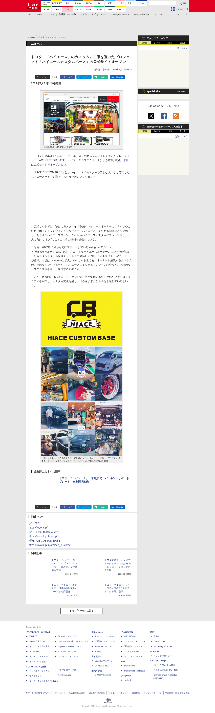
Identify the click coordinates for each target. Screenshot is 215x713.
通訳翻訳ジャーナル (133, 646)
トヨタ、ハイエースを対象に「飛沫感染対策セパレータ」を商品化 (64, 588)
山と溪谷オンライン (104, 661)
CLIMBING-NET (102, 666)
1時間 (144, 43)
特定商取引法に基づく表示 (177, 693)
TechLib (127, 680)
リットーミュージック (105, 636)
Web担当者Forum (37, 641)
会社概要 (136, 693)
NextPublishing (64, 675)
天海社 (157, 636)
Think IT (33, 636)
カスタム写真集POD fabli (166, 670)
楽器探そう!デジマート (105, 641)
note (103, 77)
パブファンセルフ (162, 656)
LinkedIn (119, 77)
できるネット (35, 676)
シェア (69, 77)
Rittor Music (97, 632)
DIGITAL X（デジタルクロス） (72, 656)
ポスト (45, 77)
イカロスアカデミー (133, 656)
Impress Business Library (69, 646)
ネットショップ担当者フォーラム (73, 641)
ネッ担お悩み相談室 (38, 661)
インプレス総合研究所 (39, 646)
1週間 (170, 43)
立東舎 (98, 651)
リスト (55, 77)
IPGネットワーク (158, 661)
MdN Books (129, 666)
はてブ (86, 77)
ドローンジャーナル (38, 656)
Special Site (153, 91)
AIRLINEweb (130, 636)
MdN (123, 661)
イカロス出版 (127, 632)
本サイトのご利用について (38, 693)
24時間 (157, 43)
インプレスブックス (67, 670)
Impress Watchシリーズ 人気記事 (165, 126)
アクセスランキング (157, 38)
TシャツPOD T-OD (104, 646)
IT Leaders (34, 651)
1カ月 (182, 43)
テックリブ (126, 676)
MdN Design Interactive (134, 671)
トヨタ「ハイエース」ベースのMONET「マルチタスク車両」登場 (117, 588)
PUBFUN (154, 651)
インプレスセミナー (67, 651)
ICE (152, 632)
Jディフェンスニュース (134, 641)
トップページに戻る (81, 610)
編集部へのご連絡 (97, 693)
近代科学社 (97, 671)
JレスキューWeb (131, 651)
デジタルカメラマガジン (40, 671)
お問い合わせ (59, 693)
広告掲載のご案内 (77, 693)
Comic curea (159, 641)
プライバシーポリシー (118, 693)
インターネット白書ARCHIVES (43, 681)
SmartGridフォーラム (67, 636)
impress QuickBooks (163, 646)
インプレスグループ (153, 693)
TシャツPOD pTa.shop (165, 665)
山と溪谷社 (97, 656)
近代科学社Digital (103, 675)
